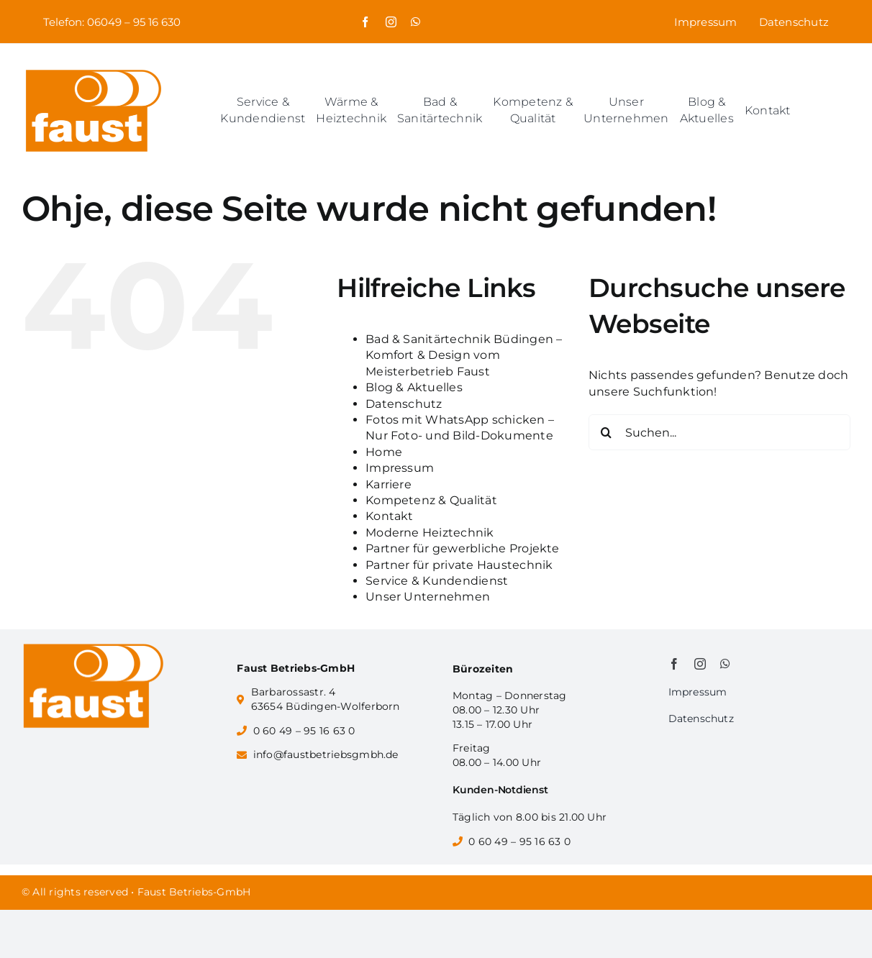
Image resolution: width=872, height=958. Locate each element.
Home (383, 452)
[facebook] (365, 22)
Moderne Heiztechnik (429, 532)
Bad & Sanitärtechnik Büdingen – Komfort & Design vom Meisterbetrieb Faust (463, 355)
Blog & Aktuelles (414, 387)
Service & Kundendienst (436, 581)
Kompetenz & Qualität (431, 500)
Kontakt (389, 516)
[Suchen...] (719, 432)
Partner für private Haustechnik (459, 565)
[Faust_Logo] (93, 71)
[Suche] (607, 432)
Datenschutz (403, 404)
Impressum (399, 468)
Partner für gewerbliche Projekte (462, 548)
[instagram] (391, 22)
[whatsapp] (415, 22)
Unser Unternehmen (427, 596)
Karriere (388, 484)
